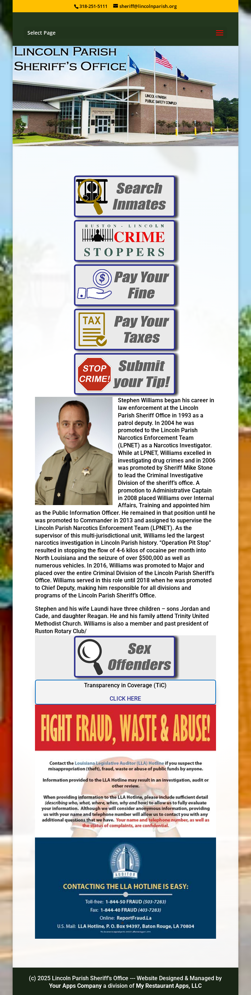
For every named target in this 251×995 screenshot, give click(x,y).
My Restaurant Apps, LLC (169, 985)
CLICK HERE (125, 698)
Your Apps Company (76, 985)
